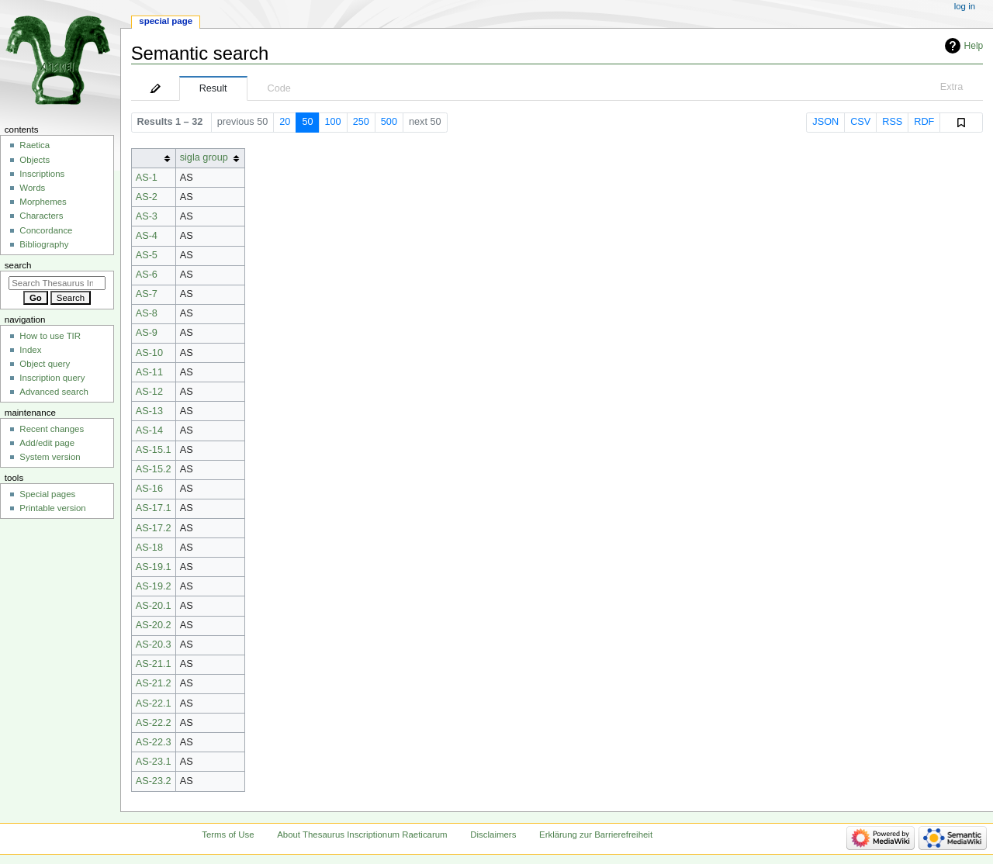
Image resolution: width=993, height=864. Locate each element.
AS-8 (146, 313)
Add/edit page (46, 443)
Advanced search (53, 391)
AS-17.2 (153, 528)
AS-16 (149, 488)
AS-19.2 (153, 586)
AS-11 (149, 372)
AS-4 (146, 235)
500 (389, 121)
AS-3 (146, 216)
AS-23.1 (153, 761)
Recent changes (51, 429)
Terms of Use (228, 834)
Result (213, 88)
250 (361, 121)
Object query (44, 363)
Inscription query (52, 377)
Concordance (45, 230)
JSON (825, 121)
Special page (165, 21)
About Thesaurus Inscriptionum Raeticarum (362, 834)
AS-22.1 (153, 703)
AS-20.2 (153, 625)
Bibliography (43, 244)
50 (307, 121)
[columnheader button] (153, 158)
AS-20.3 (153, 644)
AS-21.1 (153, 663)
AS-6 (146, 274)
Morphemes (42, 201)
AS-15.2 (153, 469)
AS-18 (149, 547)
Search (18, 265)
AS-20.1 (153, 605)
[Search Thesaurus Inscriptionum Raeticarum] (57, 283)
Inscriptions (41, 173)
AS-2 (146, 197)
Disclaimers (493, 834)
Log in (964, 6)
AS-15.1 (153, 449)
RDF (924, 121)
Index (30, 349)
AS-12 (149, 391)
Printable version (52, 508)
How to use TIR (50, 335)
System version (49, 456)
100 (333, 121)
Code (279, 88)
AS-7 (146, 294)
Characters (41, 215)
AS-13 (149, 411)
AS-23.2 (153, 781)
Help (974, 45)
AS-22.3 (153, 742)
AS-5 (146, 255)
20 (284, 121)
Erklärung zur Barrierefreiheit (595, 834)
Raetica (34, 145)
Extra (952, 86)
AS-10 (149, 352)
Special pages (47, 494)
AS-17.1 (153, 508)
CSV (860, 121)
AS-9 (146, 332)
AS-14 (149, 430)
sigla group (204, 157)
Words (32, 187)
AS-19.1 (153, 567)
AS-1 (146, 177)
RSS (892, 121)
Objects (34, 159)
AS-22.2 (153, 722)
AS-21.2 (153, 683)
